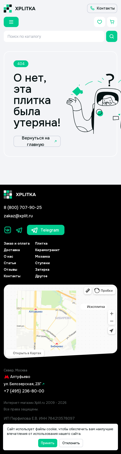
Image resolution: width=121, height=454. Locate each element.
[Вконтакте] (8, 230)
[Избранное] (99, 22)
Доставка (12, 250)
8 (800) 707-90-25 (23, 207)
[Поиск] (111, 36)
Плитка (41, 243)
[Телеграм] (19, 230)
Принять (47, 443)
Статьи (10, 263)
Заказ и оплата (17, 243)
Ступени (42, 263)
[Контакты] (102, 8)
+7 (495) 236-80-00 (24, 391)
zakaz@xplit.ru (18, 215)
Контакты (12, 276)
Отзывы (10, 269)
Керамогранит (47, 250)
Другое (41, 276)
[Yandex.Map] (60, 321)
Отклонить (71, 443)
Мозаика (42, 256)
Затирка (42, 269)
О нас (8, 256)
